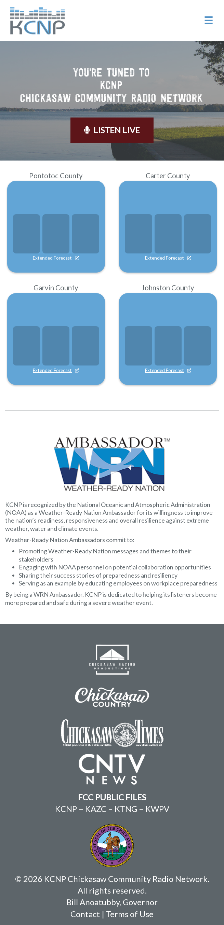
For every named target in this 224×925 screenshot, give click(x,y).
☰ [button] (208, 20)
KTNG (126, 809)
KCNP (66, 809)
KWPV (157, 809)
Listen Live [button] (112, 130)
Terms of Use (130, 914)
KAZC (95, 809)
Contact (85, 914)
